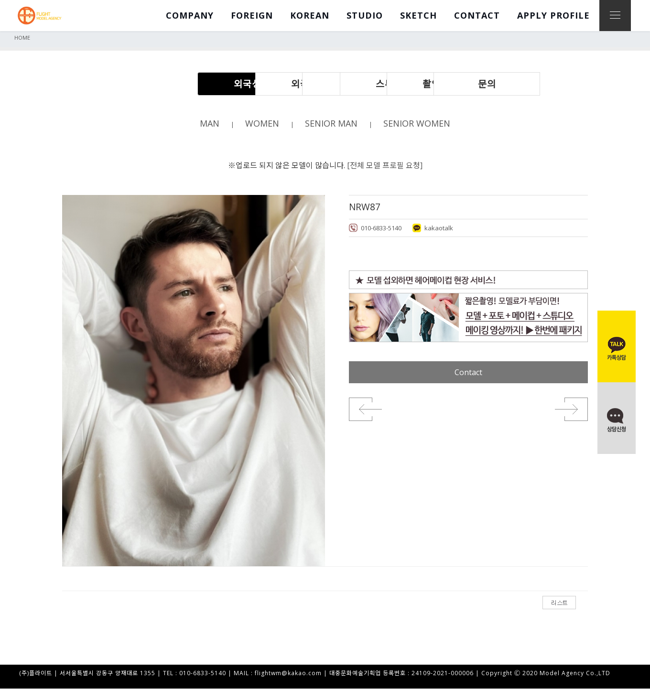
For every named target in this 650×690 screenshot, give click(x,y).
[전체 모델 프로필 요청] (384, 166)
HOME (22, 37)
